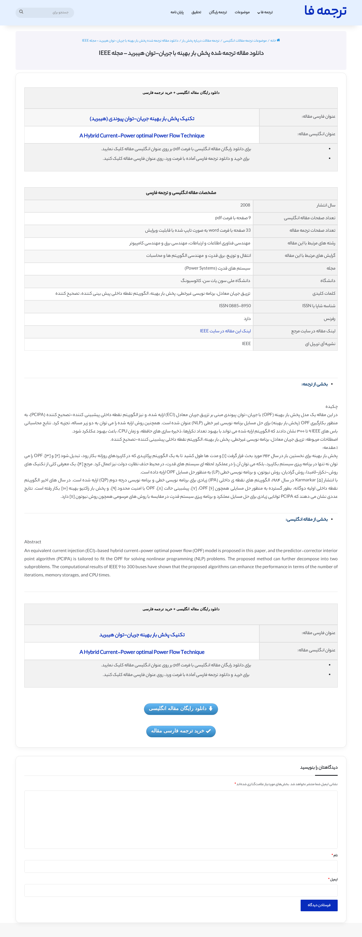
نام (334, 856)
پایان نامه (177, 13)
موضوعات (242, 13)
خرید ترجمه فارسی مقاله (181, 731)
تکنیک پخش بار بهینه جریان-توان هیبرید (142, 635)
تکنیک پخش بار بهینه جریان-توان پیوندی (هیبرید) (142, 119)
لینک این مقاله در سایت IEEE (225, 331)
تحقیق (196, 13)
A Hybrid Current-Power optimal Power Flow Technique (141, 136)
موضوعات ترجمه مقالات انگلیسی (245, 41)
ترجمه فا (267, 13)
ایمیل (333, 880)
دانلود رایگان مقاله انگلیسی (181, 709)
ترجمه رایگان (218, 13)
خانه (275, 41)
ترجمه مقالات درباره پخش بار (200, 41)
